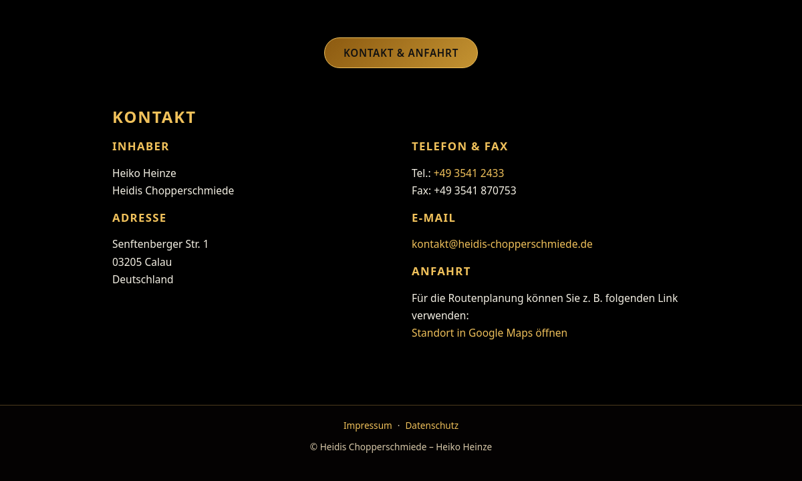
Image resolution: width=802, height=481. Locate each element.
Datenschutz (431, 425)
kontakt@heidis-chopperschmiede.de (502, 243)
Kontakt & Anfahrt (401, 52)
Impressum (368, 425)
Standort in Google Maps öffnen (489, 332)
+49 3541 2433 (469, 173)
